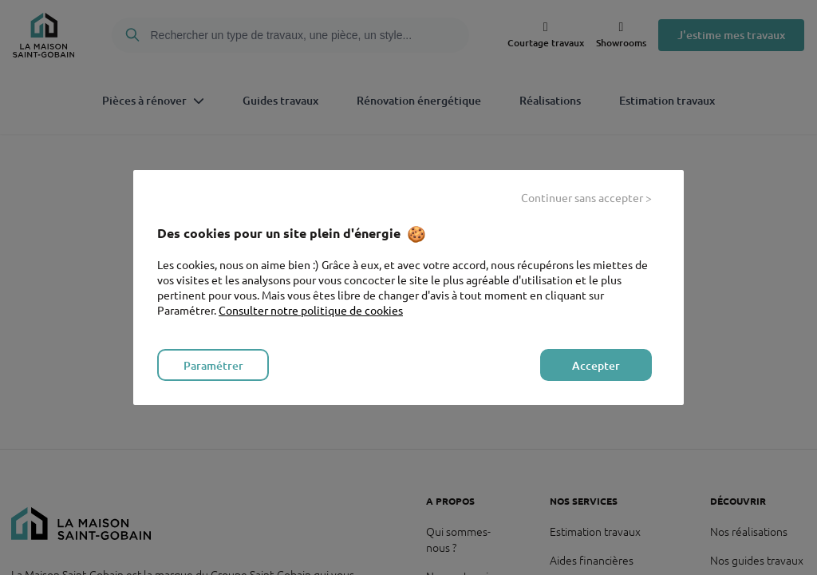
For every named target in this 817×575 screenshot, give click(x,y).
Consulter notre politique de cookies (311, 310)
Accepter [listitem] (596, 365)
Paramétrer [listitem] (213, 365)
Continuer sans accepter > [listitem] (586, 197)
